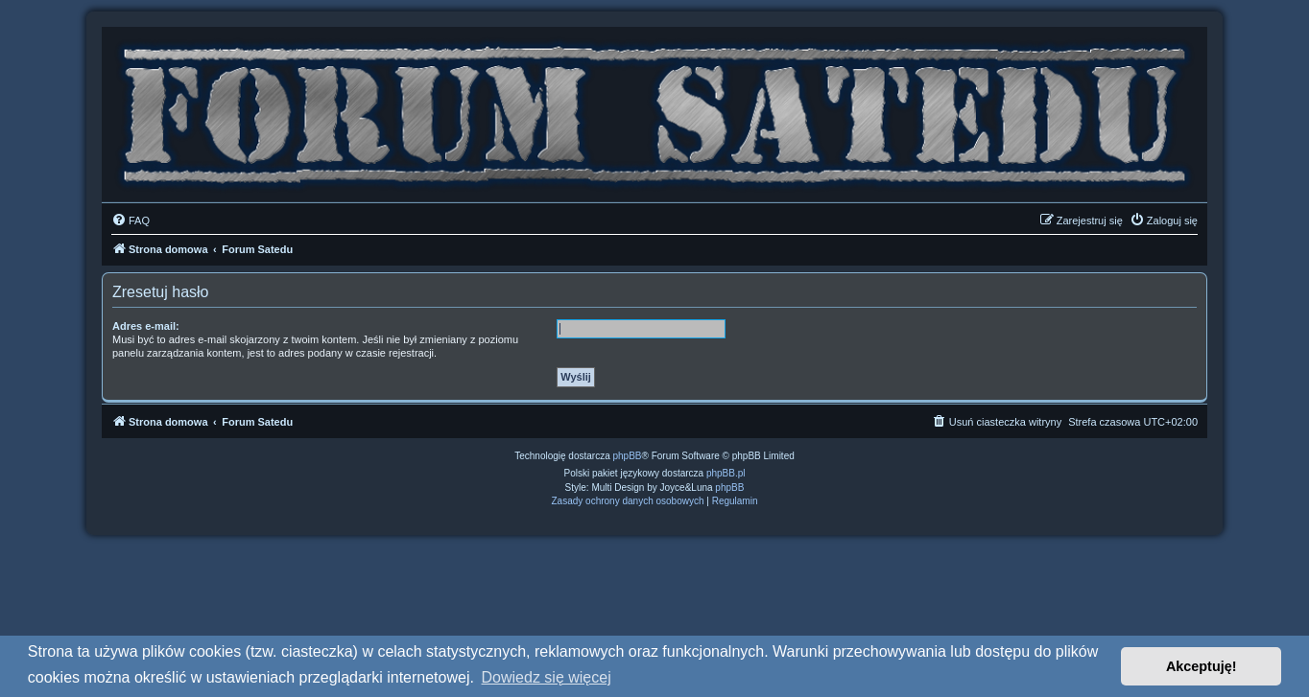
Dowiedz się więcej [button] (546, 677)
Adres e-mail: (145, 326)
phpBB (627, 456)
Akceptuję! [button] (1201, 666)
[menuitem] (130, 220)
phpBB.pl (726, 473)
